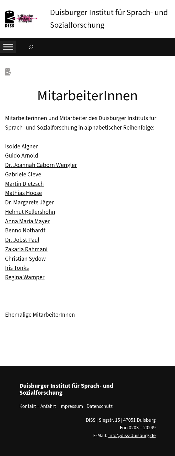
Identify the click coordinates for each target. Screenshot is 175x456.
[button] (170, 6)
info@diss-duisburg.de (132, 435)
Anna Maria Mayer (27, 221)
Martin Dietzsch (24, 184)
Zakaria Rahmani (26, 249)
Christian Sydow (25, 258)
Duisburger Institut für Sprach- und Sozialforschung (66, 389)
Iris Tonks (17, 268)
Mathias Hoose (23, 193)
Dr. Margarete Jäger (29, 202)
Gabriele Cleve (23, 174)
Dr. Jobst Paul (22, 240)
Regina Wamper (25, 277)
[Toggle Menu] (8, 47)
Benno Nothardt (25, 230)
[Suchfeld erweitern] (31, 47)
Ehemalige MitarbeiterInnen (40, 314)
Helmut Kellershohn (30, 212)
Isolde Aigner (21, 146)
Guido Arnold (21, 155)
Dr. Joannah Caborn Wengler (41, 165)
